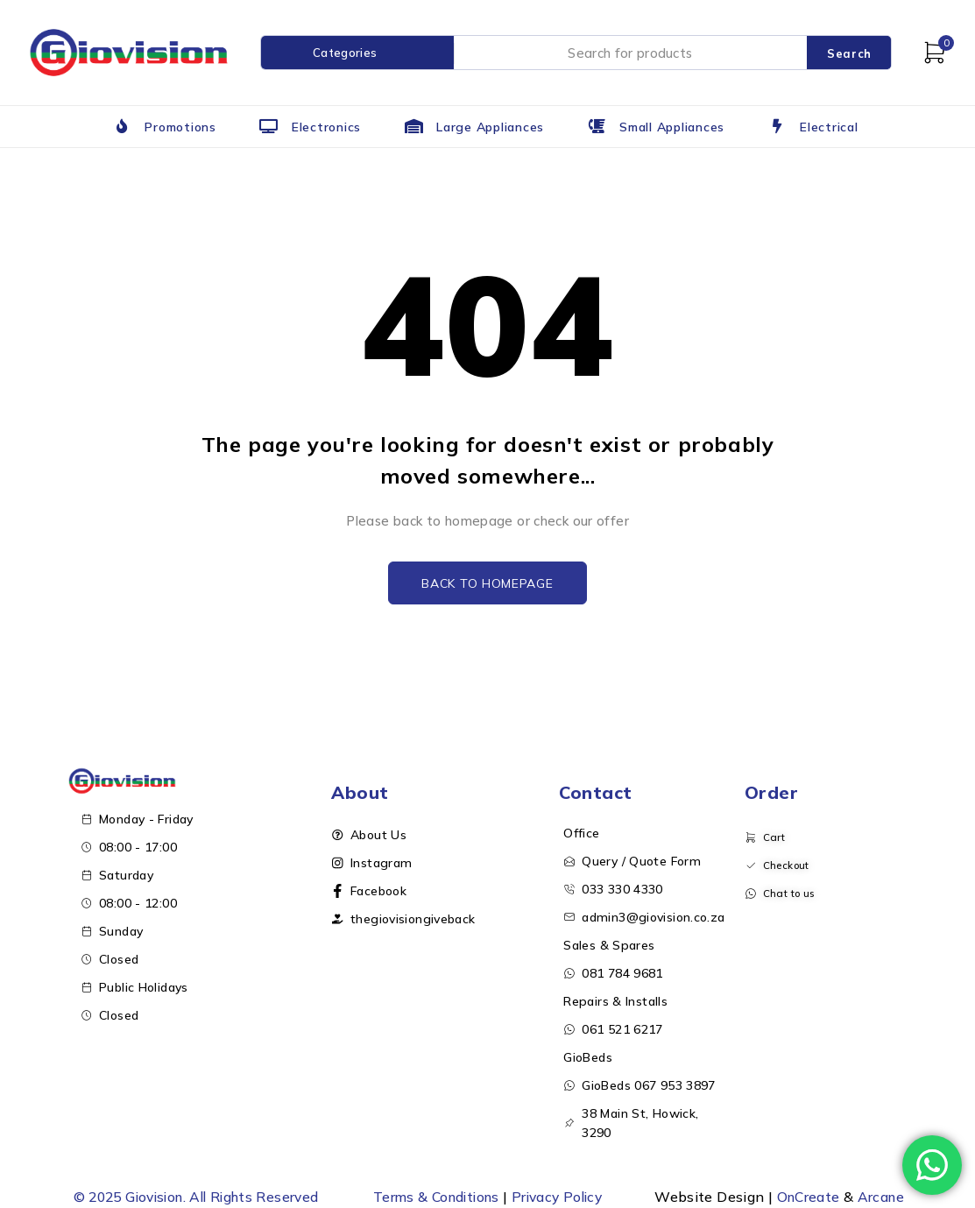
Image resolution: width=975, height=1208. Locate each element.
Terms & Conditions (433, 1197)
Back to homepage (487, 583)
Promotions (180, 127)
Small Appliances (671, 127)
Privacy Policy (560, 1197)
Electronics (326, 127)
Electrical (829, 127)
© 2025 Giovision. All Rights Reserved (196, 1197)
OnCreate (807, 1197)
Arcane (882, 1197)
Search (849, 53)
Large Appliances (490, 127)
